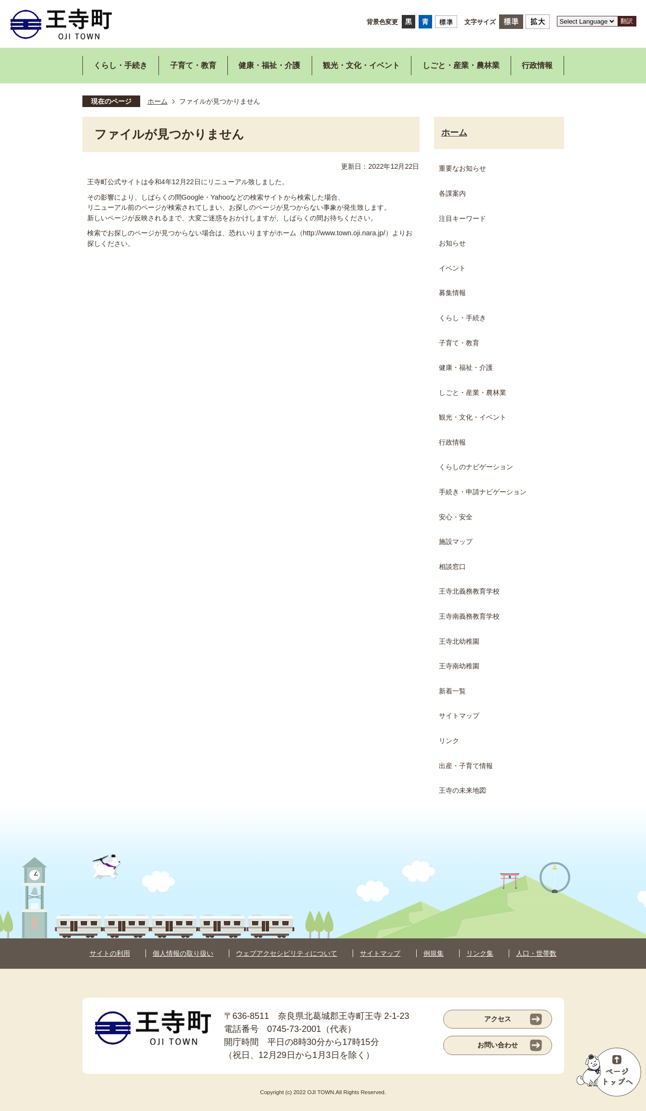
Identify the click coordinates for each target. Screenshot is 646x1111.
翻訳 (626, 21)
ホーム (157, 101)
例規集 (433, 953)
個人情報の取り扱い (183, 953)
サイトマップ (380, 953)
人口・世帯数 (536, 953)
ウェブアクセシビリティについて (286, 953)
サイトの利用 (110, 953)
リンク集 (479, 953)
